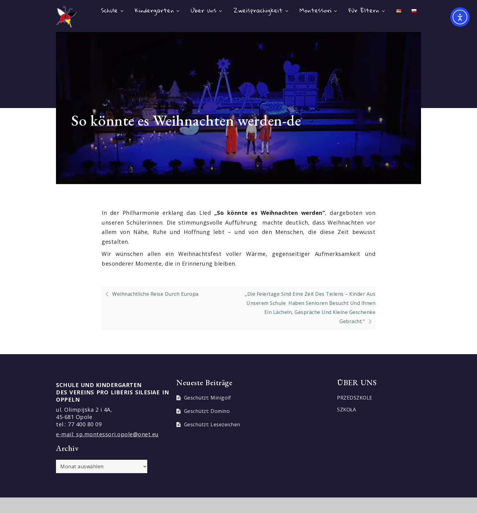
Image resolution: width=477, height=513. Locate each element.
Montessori (319, 10)
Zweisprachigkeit (261, 10)
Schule (112, 10)
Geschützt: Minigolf (207, 397)
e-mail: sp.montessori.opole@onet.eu (107, 434)
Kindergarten (157, 10)
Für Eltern (367, 10)
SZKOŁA (346, 409)
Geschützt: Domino (207, 411)
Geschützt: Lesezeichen (212, 424)
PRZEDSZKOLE (354, 397)
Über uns (207, 10)
